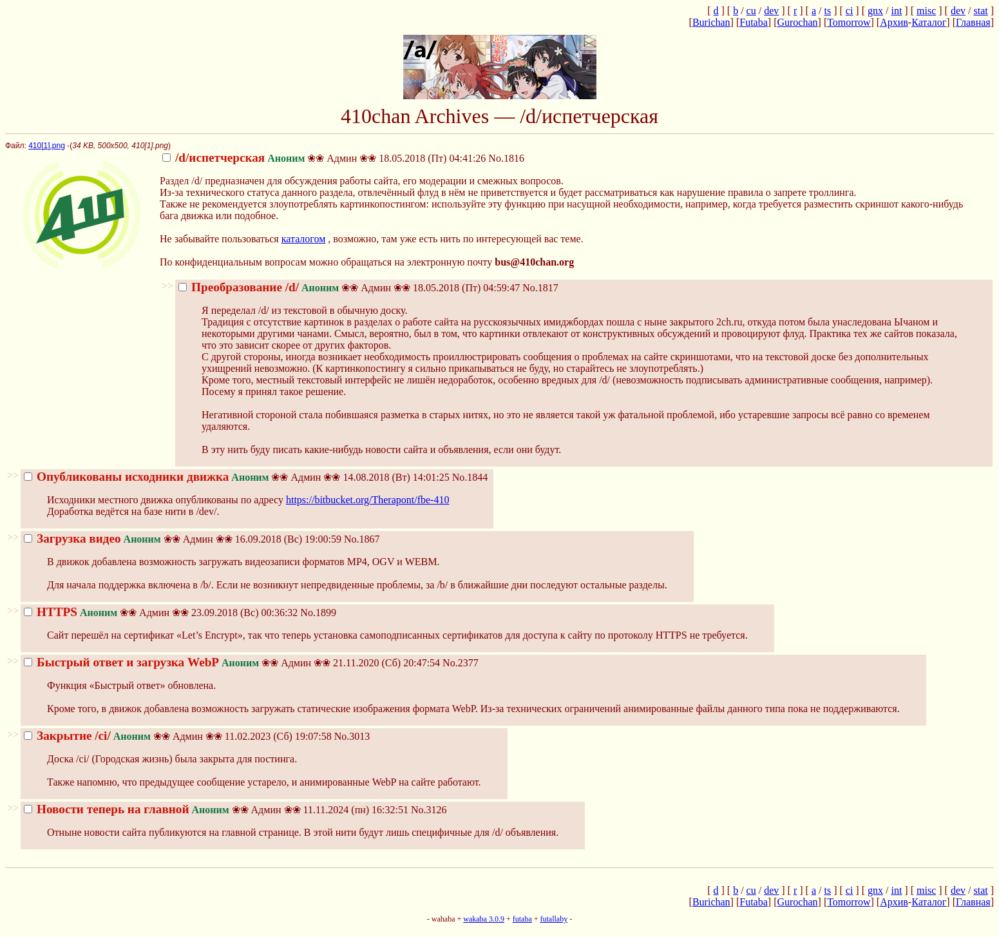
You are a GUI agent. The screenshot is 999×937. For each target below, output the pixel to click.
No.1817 (540, 287)
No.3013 (352, 736)
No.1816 (506, 158)
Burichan (711, 22)
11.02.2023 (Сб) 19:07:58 (178, 736)
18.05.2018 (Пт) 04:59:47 (349, 287)
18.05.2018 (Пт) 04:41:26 (324, 158)
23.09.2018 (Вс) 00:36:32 (161, 612)
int (896, 10)
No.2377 (460, 662)
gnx (875, 10)
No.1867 (362, 539)
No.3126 (429, 809)
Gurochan (797, 22)
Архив (894, 22)
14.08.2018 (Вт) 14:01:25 (237, 477)
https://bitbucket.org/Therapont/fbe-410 (367, 499)
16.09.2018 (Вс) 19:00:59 (182, 539)
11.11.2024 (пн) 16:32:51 (216, 809)
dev (771, 10)
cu (751, 10)
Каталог (928, 22)
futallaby (553, 918)
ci (849, 10)
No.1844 (470, 477)
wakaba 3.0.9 (483, 918)
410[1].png (46, 145)
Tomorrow (848, 22)
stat (980, 10)
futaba (522, 918)
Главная (973, 22)
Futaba (753, 22)
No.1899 (318, 612)
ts (827, 10)
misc (926, 10)
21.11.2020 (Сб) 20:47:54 (232, 662)
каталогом (303, 238)
